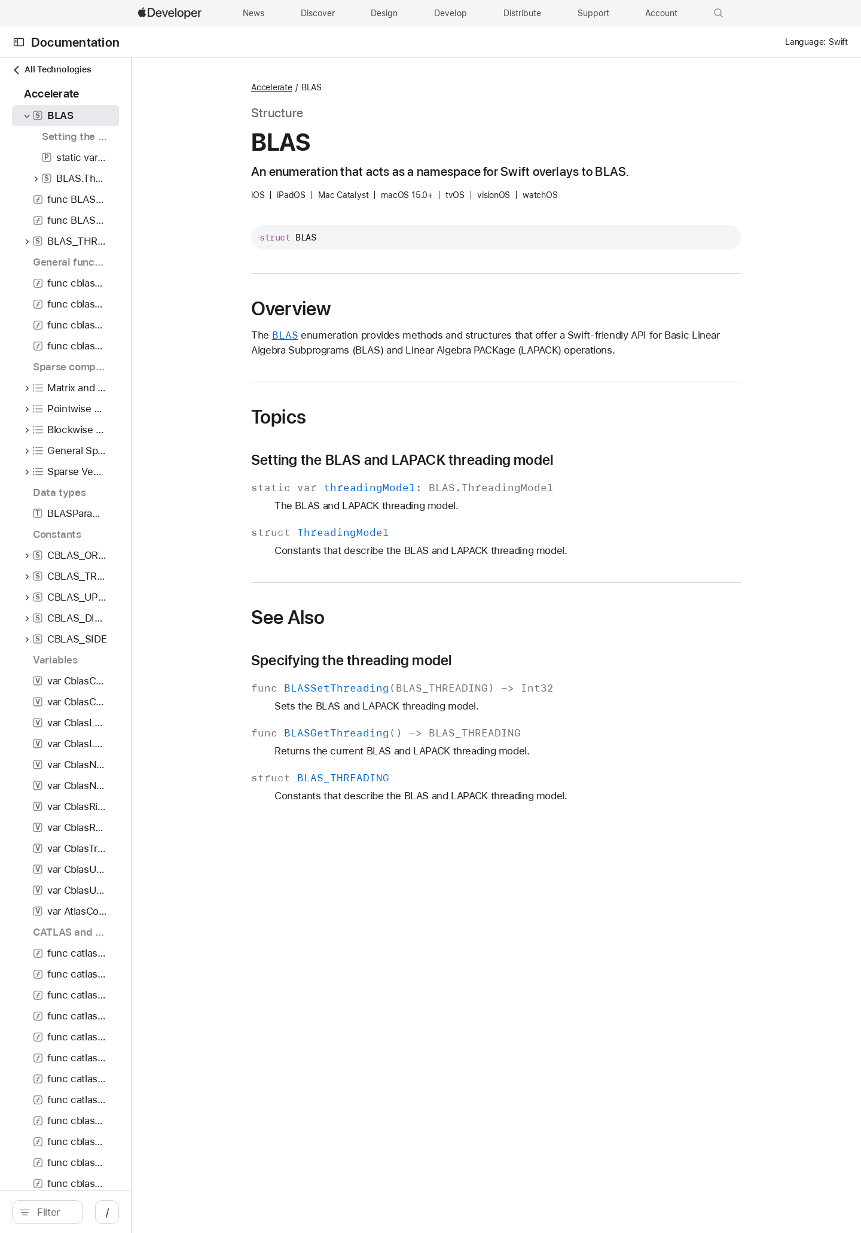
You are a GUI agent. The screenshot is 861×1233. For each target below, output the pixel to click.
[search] (111, 1212)
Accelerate (335, 87)
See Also (351, 617)
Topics (342, 417)
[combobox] (117, 1212)
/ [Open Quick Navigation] (234, 1212)
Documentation (75, 42)
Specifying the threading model (415, 660)
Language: (805, 42)
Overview (354, 308)
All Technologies (51, 70)
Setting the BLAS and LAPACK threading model (465, 460)
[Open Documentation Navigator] (19, 42)
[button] (718, 13)
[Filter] (117, 1212)
